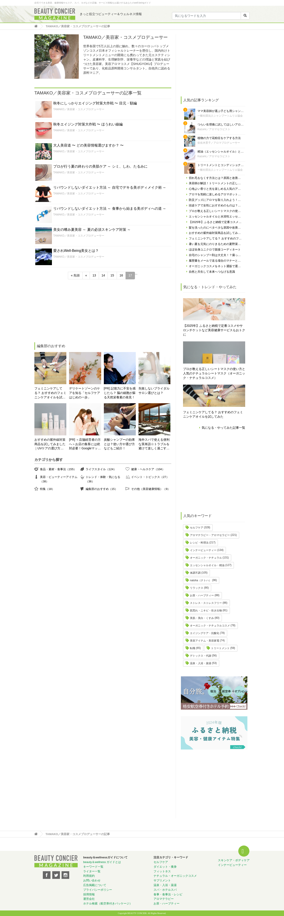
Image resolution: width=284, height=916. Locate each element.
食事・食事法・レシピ (168, 894)
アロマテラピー (164, 898)
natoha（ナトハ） (200, 580)
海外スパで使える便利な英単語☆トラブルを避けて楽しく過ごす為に (154, 444)
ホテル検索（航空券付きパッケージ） (107, 903)
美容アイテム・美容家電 (204, 640)
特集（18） (47, 489)
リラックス (196, 587)
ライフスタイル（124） (101, 469)
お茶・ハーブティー (202, 595)
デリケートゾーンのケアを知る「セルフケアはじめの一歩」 (84, 393)
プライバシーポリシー (97, 889)
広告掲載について (94, 885)
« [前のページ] (86, 275)
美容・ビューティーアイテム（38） (58, 479)
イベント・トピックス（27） (150, 477)
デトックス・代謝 (200, 655)
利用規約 (89, 875)
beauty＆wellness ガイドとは (102, 862)
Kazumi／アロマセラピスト (213, 129)
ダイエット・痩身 (165, 866)
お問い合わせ (92, 880)
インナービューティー (203, 550)
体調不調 (195, 572)
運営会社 (89, 898)
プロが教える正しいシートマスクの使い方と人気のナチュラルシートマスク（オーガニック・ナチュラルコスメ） (214, 373)
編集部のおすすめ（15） (102, 489)
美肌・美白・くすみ (202, 618)
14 (103, 275)
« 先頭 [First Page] (75, 275)
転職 (192, 648)
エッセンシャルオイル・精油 (207, 565)
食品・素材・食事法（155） (58, 469)
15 (112, 275)
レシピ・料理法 (199, 542)
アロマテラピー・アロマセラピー (210, 535)
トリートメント (220, 648)
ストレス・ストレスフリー (206, 603)
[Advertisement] (67, 311)
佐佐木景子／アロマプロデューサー (218, 142)
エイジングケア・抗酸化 (204, 633)
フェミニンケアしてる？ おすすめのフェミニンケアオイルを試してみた (50, 393)
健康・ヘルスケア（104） (148, 469)
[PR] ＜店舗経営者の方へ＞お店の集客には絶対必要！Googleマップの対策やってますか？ (85, 444)
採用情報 (89, 894)
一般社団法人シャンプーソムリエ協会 (220, 115)
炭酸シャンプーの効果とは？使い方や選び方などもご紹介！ (119, 444)
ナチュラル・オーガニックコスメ (175, 875)
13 (94, 275)
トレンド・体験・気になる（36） (103, 479)
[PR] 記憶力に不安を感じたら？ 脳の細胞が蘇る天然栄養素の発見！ (120, 393)
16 (121, 275)
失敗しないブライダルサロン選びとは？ (154, 391)
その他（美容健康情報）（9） (150, 489)
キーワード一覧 (93, 866)
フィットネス (162, 871)
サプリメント (162, 880)
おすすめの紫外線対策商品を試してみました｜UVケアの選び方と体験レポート (49, 444)
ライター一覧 (92, 871)
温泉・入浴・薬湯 (200, 663)
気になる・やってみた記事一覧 (223, 427)
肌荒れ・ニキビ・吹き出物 (206, 610)
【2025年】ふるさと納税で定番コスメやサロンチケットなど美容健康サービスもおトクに (214, 330)
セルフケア (196, 527)
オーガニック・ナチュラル (206, 557)
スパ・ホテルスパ (165, 889)
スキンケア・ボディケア (234, 860)
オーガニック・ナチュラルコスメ (210, 625)
